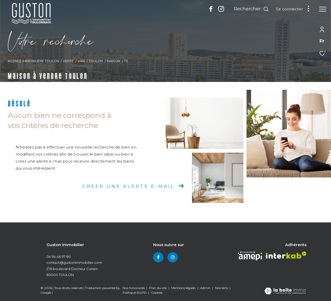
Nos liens (222, 288)
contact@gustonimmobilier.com (74, 262)
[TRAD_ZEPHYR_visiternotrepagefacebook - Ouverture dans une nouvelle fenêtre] (210, 10)
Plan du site (158, 288)
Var (81, 61)
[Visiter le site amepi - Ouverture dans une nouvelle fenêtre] (250, 256)
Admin (205, 288)
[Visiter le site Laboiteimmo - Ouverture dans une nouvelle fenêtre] (285, 291)
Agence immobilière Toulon (33, 61)
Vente (68, 61)
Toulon (96, 61)
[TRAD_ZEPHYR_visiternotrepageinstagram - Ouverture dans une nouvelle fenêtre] (221, 10)
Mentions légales (183, 288)
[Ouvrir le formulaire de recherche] (251, 9)
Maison (113, 61)
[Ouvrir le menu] (322, 9)
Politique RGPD (135, 292)
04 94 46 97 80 (58, 256)
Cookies (157, 292)
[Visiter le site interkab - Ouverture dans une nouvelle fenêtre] (286, 255)
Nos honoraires (134, 288)
